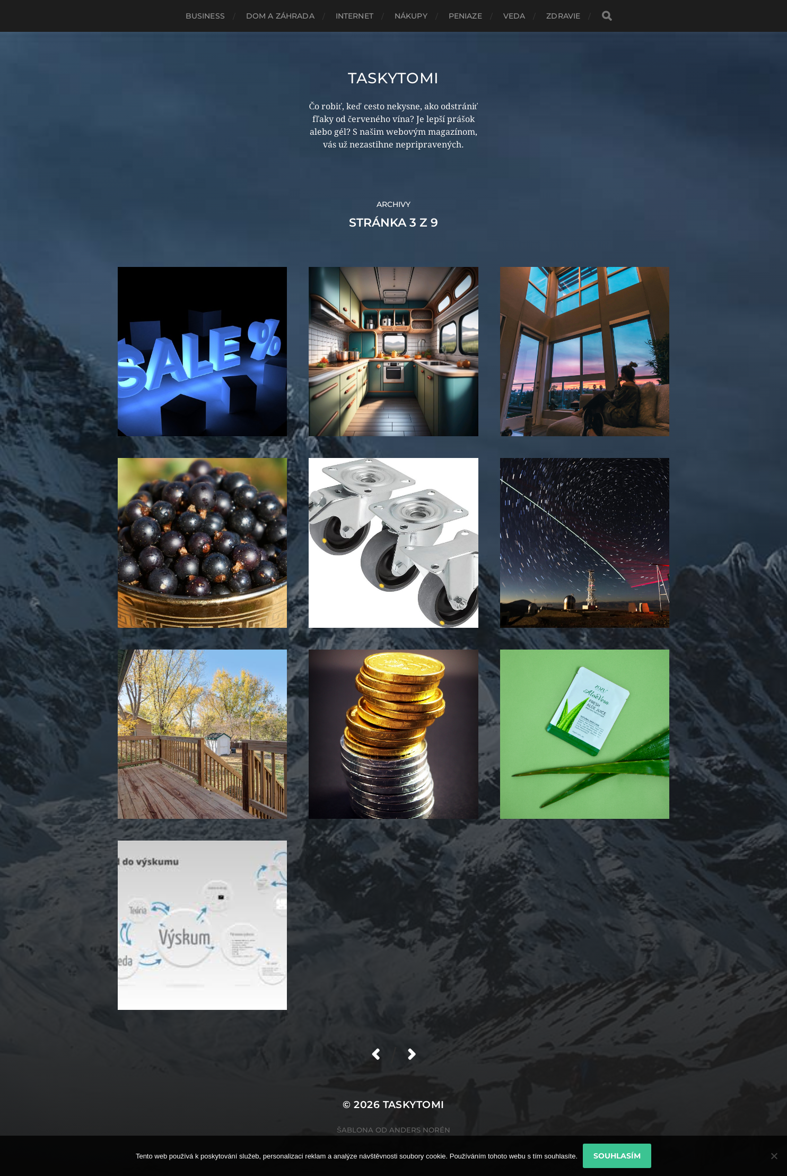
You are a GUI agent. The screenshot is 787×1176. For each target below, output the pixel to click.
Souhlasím (617, 1156)
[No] (773, 1156)
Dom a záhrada (280, 16)
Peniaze (465, 16)
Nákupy (411, 16)
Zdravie (563, 16)
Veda (514, 16)
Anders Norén (419, 1130)
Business (205, 16)
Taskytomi (393, 78)
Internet (354, 16)
